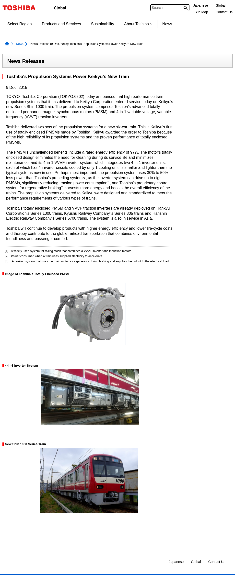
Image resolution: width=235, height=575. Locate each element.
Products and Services (61, 24)
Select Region (19, 24)
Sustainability (102, 24)
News (167, 24)
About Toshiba (138, 24)
